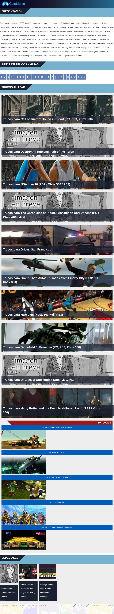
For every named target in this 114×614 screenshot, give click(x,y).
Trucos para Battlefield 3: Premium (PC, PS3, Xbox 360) (42, 347)
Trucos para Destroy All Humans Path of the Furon (38, 151)
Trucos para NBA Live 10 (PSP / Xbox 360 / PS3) (36, 184)
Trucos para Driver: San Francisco (27, 249)
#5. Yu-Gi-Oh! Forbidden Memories (57, 528)
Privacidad (95, 606)
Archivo (80, 606)
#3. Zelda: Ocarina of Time (57, 477)
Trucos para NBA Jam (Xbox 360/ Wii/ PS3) (33, 314)
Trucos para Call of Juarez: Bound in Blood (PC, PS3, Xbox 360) (48, 119)
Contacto (110, 606)
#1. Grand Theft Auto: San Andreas (57, 427)
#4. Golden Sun (57, 503)
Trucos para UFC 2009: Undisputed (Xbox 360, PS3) (39, 379)
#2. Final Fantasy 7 (57, 452)
